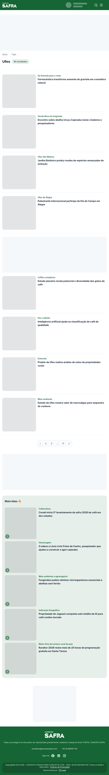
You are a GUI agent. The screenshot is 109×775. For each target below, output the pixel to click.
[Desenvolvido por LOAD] (62, 770)
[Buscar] (96, 5)
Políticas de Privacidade (60, 767)
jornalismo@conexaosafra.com (44, 749)
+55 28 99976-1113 (69, 749)
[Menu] (101, 5)
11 (63, 443)
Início (5, 54)
